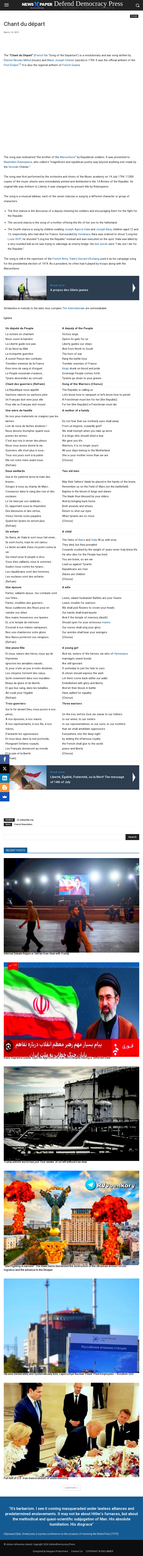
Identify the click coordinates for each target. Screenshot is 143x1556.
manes (106, 622)
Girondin (13, 167)
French (39, 55)
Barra (81, 540)
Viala (94, 540)
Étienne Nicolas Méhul (17, 60)
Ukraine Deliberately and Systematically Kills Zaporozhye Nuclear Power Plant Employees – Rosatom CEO (69, 1373)
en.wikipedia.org (25, 820)
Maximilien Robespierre (18, 162)
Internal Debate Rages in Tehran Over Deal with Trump (36, 953)
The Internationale (73, 308)
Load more (71, 1487)
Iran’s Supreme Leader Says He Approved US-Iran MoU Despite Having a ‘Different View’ (57, 1057)
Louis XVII (14, 239)
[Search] (132, 837)
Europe (134, 16)
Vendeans (84, 234)
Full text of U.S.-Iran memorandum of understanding (36, 1478)
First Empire (11, 65)
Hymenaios (121, 653)
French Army (60, 258)
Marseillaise (67, 157)
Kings (65, 368)
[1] (20, 64)
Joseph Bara (104, 229)
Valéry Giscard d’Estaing (84, 258)
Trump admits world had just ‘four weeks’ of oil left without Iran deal (45, 1161)
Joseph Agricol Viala (77, 229)
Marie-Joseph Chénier (60, 60)
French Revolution (23, 824)
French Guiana (71, 65)
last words (101, 244)
